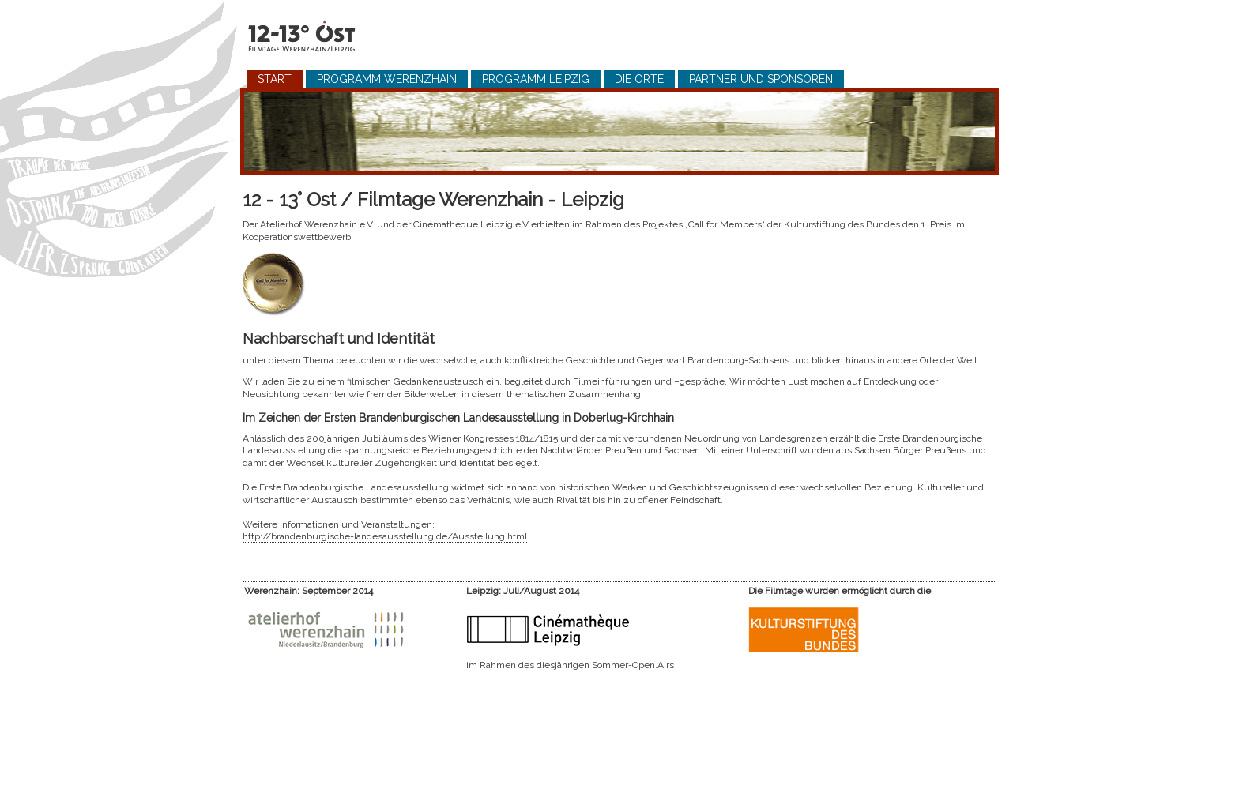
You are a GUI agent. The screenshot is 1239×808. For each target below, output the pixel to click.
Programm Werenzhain (387, 79)
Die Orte (639, 79)
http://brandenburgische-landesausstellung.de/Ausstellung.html (385, 536)
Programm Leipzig (535, 79)
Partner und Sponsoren (761, 79)
